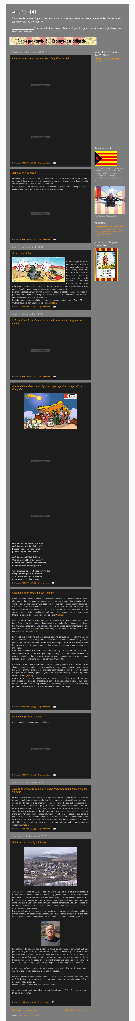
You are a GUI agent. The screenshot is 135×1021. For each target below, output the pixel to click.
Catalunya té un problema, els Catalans (33, 592)
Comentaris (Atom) (31, 1015)
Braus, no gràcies (21, 253)
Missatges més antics (77, 1010)
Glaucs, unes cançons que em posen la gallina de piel (40, 58)
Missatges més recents (25, 1010)
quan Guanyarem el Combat (27, 716)
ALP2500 (23, 11)
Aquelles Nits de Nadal (24, 172)
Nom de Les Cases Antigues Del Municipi (108, 60)
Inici (51, 1010)
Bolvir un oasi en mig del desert (29, 842)
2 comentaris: (43, 583)
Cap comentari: (44, 163)
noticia (54, 303)
